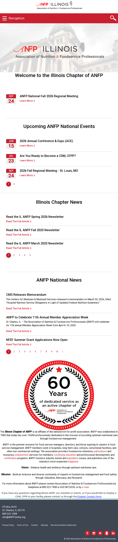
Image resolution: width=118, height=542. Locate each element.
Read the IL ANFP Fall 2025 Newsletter (33, 230)
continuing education (65, 454)
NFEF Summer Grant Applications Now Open (36, 340)
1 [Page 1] (8, 184)
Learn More (26, 100)
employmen (21, 454)
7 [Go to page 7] (40, 351)
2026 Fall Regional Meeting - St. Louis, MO (49, 171)
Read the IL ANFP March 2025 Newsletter (34, 243)
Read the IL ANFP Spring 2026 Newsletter (35, 217)
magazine (73, 461)
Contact (34, 525)
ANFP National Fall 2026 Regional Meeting (49, 96)
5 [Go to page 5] (30, 255)
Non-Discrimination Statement (63, 525)
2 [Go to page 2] (14, 184)
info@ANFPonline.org (13, 517)
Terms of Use (22, 525)
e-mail (85, 487)
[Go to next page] (62, 351)
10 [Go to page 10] (57, 351)
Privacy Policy (8, 525)
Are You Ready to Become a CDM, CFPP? (48, 156)
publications (100, 451)
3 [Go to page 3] (19, 255)
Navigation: (17, 18)
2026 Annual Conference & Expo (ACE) (46, 141)
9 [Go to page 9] (51, 351)
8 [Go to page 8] (46, 351)
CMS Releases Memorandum (26, 294)
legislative (72, 458)
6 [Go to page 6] (35, 351)
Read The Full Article (17, 221)
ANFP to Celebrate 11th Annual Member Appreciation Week (47, 317)
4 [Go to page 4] (24, 255)
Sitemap (44, 525)
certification (10, 458)
